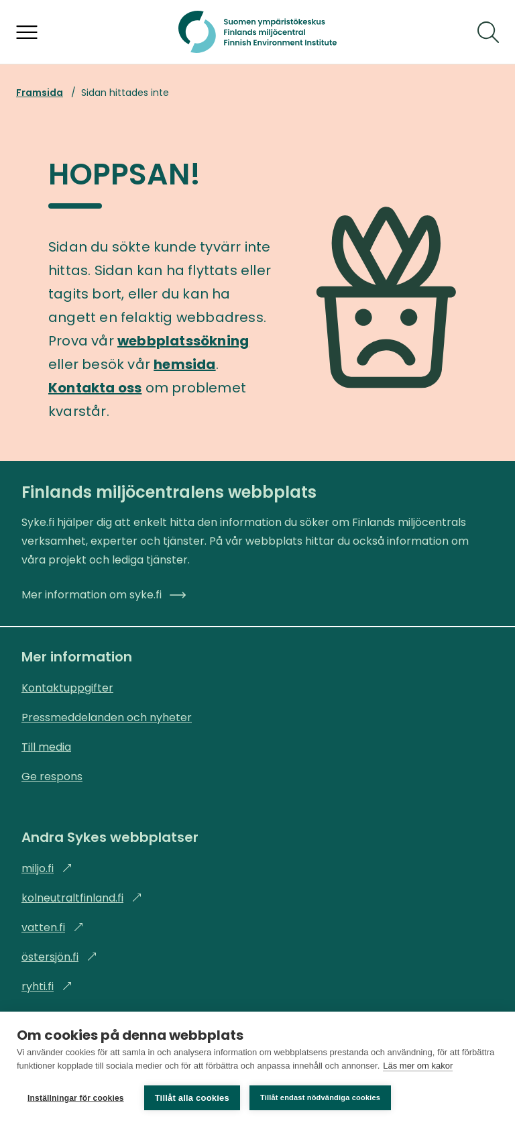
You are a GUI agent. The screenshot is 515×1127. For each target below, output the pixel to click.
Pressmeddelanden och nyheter (106, 717)
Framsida (39, 92)
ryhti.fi (46, 986)
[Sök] (488, 32)
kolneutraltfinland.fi (81, 898)
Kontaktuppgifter (67, 688)
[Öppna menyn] (27, 32)
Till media (46, 747)
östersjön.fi (59, 957)
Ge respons (51, 776)
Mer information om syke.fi (103, 594)
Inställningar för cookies (75, 1098)
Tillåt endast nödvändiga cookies (320, 1097)
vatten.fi (52, 927)
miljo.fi (46, 868)
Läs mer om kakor (418, 1066)
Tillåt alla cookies (192, 1098)
